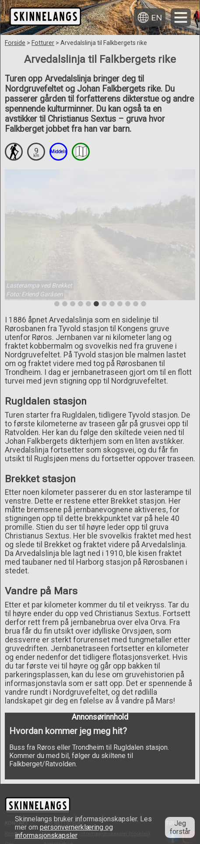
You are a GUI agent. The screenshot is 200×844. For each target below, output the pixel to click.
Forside (15, 42)
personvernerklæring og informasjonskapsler (64, 831)
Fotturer (43, 42)
